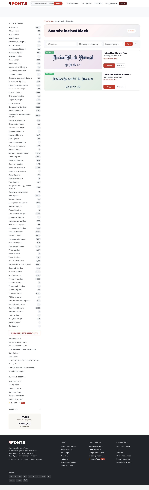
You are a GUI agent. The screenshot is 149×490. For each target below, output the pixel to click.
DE (15, 476)
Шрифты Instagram (16, 396)
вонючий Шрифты (15, 150)
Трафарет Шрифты (16, 279)
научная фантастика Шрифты (20, 264)
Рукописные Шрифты (17, 168)
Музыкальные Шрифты (17, 221)
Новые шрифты (73, 3)
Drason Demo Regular (18, 346)
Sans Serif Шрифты (16, 261)
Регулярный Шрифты (17, 246)
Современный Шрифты (17, 214)
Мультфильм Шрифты (17, 82)
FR (30, 476)
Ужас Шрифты (14, 182)
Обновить (120, 65)
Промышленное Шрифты (18, 192)
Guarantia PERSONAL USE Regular (23, 349)
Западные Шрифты (16, 319)
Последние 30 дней (124, 462)
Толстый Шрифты (15, 293)
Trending (98, 3)
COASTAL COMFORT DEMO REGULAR (24, 360)
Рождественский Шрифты (18, 85)
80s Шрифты (14, 38)
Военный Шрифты (15, 206)
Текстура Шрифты (15, 290)
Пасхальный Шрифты (17, 128)
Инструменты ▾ (111, 4)
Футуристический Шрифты (18, 153)
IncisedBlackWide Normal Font (117, 74)
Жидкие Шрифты (15, 199)
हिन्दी (25, 480)
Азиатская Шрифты (16, 53)
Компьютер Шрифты (16, 96)
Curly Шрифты (14, 103)
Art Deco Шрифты (16, 45)
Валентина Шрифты (16, 308)
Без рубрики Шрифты (17, 304)
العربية (12, 480)
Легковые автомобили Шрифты (20, 78)
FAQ (118, 449)
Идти (129, 44)
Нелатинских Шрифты (17, 225)
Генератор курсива (16, 399)
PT (38, 476)
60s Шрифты (14, 35)
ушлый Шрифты (15, 243)
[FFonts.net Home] (18, 3)
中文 (43, 476)
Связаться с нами (123, 446)
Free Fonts (48, 21)
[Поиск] (46, 3)
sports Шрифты (15, 275)
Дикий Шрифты (14, 322)
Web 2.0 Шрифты (15, 315)
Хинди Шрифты (14, 175)
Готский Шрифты (15, 157)
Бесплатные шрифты (68, 446)
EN (11, 476)
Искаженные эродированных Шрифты (20, 115)
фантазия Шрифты (16, 135)
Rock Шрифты (14, 254)
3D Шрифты (13, 27)
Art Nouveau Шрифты (17, 49)
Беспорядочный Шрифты (18, 203)
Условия (120, 453)
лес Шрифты (13, 326)
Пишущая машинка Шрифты (19, 301)
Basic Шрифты (14, 60)
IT (34, 476)
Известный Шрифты (16, 131)
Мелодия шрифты (67, 465)
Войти (123, 3)
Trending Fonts (15, 388)
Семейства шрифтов (68, 462)
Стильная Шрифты (16, 283)
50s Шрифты (14, 31)
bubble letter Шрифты (18, 67)
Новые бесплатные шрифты (24, 333)
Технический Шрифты (17, 286)
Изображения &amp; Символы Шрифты (20, 187)
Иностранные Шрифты (17, 142)
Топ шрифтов (14, 385)
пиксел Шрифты (15, 235)
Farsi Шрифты (14, 139)
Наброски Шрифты (16, 232)
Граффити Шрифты (16, 160)
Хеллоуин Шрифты (16, 164)
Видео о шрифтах (123, 459)
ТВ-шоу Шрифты (15, 297)
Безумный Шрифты (16, 100)
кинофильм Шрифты (16, 217)
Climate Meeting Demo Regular (21, 367)
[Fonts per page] (89, 44)
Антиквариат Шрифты (17, 42)
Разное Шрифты (15, 210)
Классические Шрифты (17, 89)
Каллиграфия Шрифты (17, 71)
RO (25, 476)
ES (20, 476)
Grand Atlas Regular (17, 371)
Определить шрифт (95, 446)
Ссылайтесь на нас (124, 456)
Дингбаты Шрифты (16, 111)
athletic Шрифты (15, 56)
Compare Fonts (15, 392)
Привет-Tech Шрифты (17, 171)
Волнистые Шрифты (16, 312)
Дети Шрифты (14, 196)
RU (49, 476)
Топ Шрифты (86, 3)
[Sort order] (113, 44)
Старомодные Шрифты (17, 228)
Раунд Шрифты (14, 257)
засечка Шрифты (15, 272)
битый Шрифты (14, 63)
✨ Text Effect (17, 403)
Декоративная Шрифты (17, 107)
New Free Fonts (15, 381)
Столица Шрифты (15, 74)
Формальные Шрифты (17, 146)
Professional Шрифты (17, 239)
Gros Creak (13, 357)
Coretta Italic (14, 353)
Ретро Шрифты (14, 250)
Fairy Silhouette (15, 338)
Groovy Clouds (14, 364)
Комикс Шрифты (15, 92)
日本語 (19, 480)
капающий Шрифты (16, 124)
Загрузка (109, 65)
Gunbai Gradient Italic (17, 342)
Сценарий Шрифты (16, 268)
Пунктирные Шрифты (17, 120)
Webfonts (64, 459)
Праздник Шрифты (16, 179)
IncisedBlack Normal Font (115, 53)
